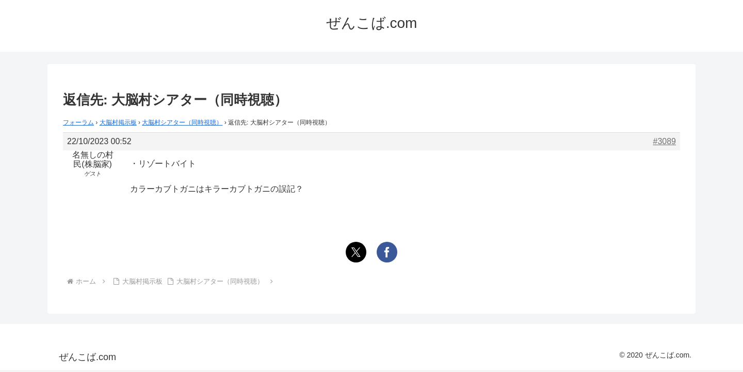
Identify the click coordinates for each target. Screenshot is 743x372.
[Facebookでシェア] (387, 252)
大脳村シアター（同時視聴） (182, 122)
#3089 (664, 141)
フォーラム (78, 122)
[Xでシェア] (356, 252)
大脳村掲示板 (118, 122)
